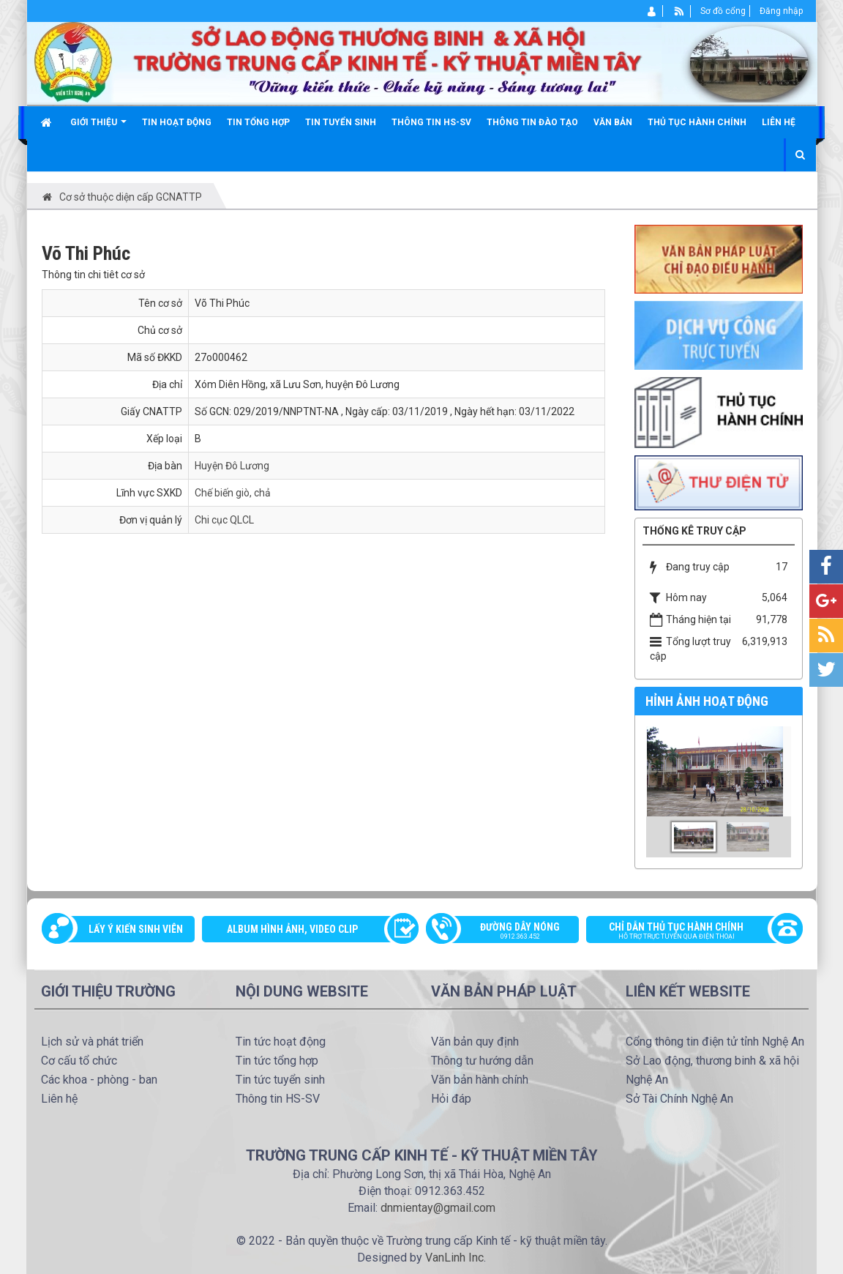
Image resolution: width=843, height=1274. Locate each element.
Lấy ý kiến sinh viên (136, 929)
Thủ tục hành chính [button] (697, 122)
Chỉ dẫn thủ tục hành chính (687, 932)
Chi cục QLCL (224, 520)
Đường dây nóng (510, 932)
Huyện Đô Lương (232, 466)
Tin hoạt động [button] (176, 122)
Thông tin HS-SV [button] (431, 122)
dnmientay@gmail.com (438, 1208)
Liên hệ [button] (778, 122)
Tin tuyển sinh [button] (340, 122)
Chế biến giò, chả (233, 493)
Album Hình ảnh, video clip (292, 929)
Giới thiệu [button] (98, 127)
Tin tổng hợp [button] (258, 122)
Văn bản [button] (612, 122)
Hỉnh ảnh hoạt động (706, 701)
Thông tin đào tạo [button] (532, 122)
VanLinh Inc (454, 1257)
